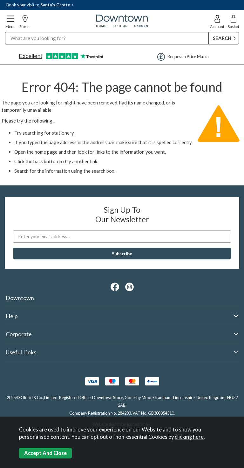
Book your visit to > (40, 4)
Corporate (19, 334)
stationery (63, 133)
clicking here (189, 437)
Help (12, 315)
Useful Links (21, 352)
